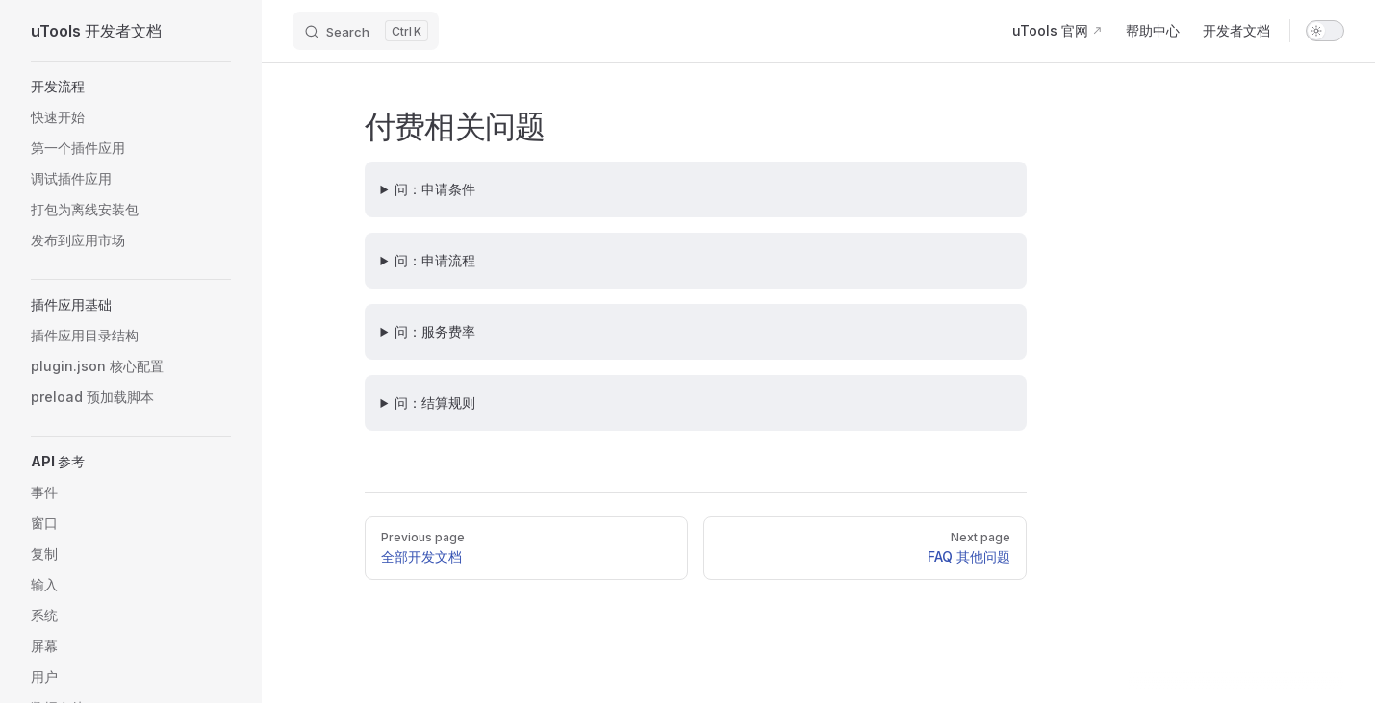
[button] (131, 86)
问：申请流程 (435, 260)
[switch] (1325, 30)
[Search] (366, 31)
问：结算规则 (435, 402)
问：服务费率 (435, 331)
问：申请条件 (435, 189)
